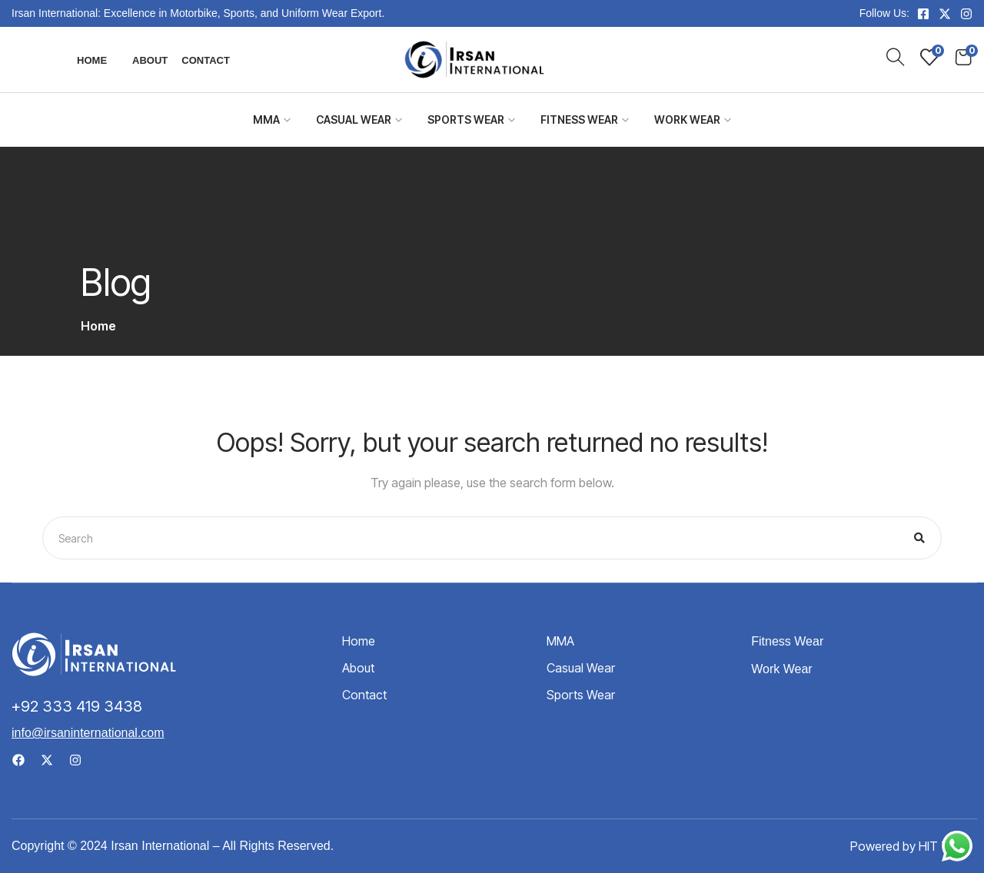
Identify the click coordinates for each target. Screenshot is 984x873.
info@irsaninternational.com (88, 732)
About (150, 60)
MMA (272, 119)
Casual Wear (359, 119)
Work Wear (692, 119)
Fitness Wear (584, 119)
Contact (205, 60)
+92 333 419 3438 (77, 706)
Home (92, 60)
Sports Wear (471, 119)
